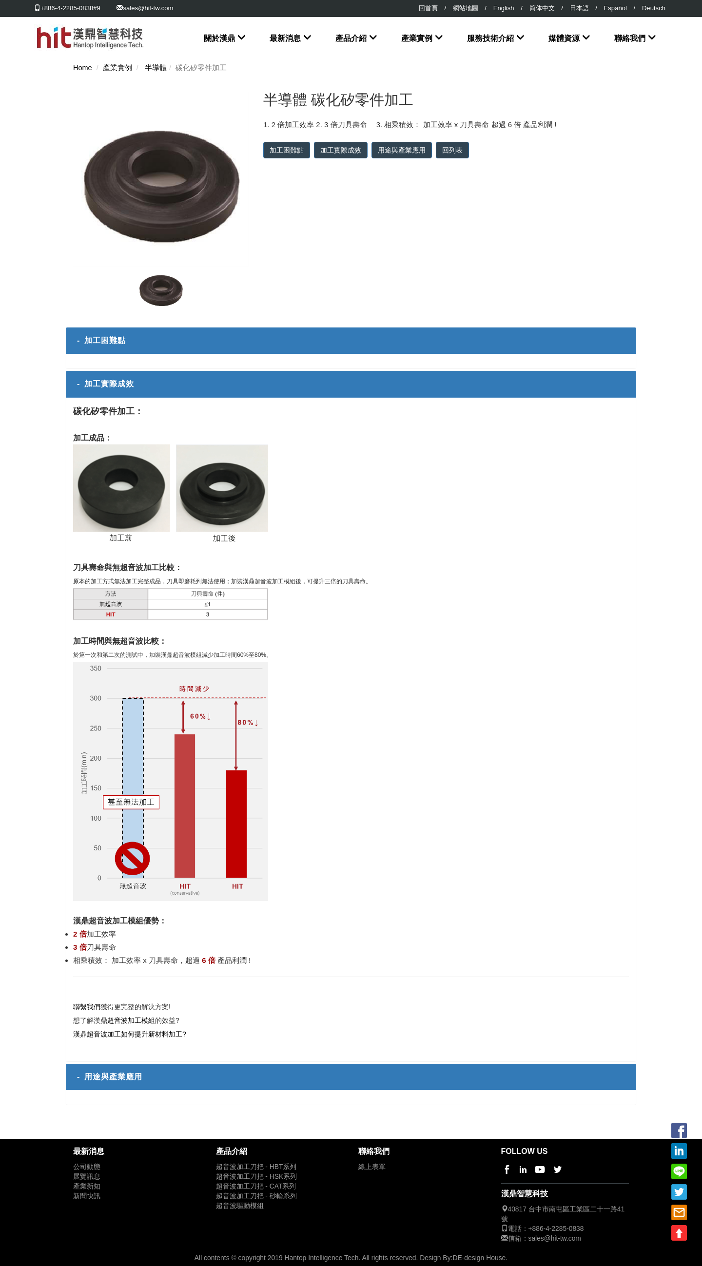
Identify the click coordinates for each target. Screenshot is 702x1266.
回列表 (452, 150)
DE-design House (479, 1258)
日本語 (579, 8)
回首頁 (428, 8)
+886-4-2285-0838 (556, 1228)
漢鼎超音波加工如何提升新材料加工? (129, 1034)
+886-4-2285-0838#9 (67, 8)
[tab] (351, 340)
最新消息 (285, 38)
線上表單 (372, 1166)
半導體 (156, 68)
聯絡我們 (629, 38)
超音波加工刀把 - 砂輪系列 (256, 1196)
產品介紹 (351, 38)
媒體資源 (564, 38)
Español (615, 8)
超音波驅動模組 (240, 1205)
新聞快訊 (86, 1196)
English (503, 8)
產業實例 (416, 38)
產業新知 (86, 1186)
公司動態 (86, 1166)
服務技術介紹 (490, 38)
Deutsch (653, 8)
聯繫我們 (86, 1007)
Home (82, 68)
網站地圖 (465, 8)
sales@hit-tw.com (148, 8)
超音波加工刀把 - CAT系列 (256, 1186)
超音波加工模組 (131, 1020)
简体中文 (542, 8)
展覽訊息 (86, 1176)
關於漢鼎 (219, 38)
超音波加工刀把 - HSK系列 (256, 1176)
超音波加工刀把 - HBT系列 (256, 1166)
